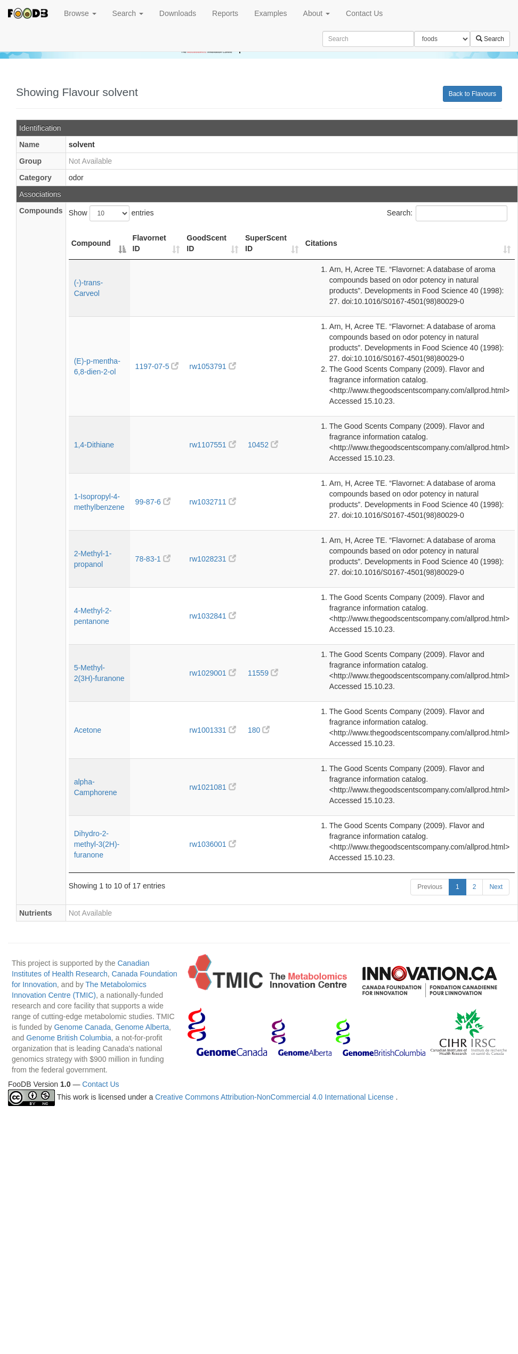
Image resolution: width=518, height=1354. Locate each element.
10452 (263, 444)
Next (496, 887)
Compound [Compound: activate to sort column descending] (91, 243)
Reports (225, 13)
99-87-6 (153, 502)
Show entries (111, 213)
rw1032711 (212, 502)
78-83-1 (153, 559)
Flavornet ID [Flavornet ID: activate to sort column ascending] (149, 243)
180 (259, 730)
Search (127, 13)
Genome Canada (82, 1027)
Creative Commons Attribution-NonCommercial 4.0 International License (275, 1097)
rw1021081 (212, 787)
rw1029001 (212, 673)
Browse (80, 13)
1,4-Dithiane (94, 444)
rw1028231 (212, 559)
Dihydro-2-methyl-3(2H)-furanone (97, 844)
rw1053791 (212, 366)
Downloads (177, 13)
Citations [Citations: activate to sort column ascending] (321, 243)
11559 (263, 673)
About (316, 13)
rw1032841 (212, 616)
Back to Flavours (472, 94)
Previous (429, 887)
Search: (447, 213)
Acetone (87, 730)
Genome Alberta (142, 1027)
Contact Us (364, 13)
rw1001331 (212, 730)
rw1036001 (212, 844)
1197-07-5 (157, 366)
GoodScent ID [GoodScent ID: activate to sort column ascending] (206, 243)
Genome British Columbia (68, 1037)
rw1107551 (212, 444)
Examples (270, 13)
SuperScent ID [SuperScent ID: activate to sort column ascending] (266, 243)
